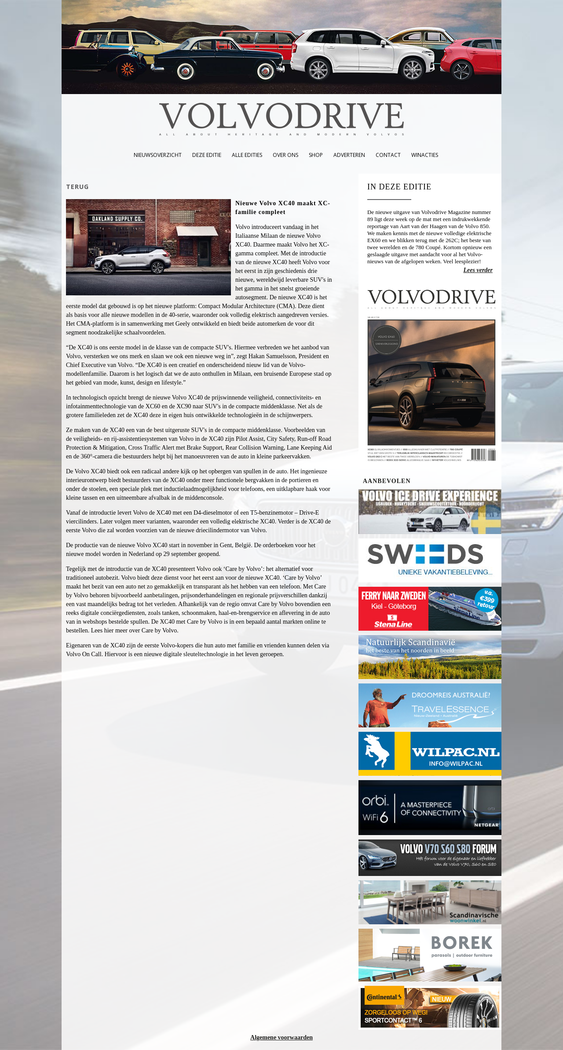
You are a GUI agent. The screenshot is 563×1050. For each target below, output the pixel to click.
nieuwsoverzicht (158, 155)
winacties (424, 155)
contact (388, 155)
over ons (285, 155)
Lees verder (478, 270)
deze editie (206, 155)
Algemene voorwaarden (281, 1037)
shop (316, 155)
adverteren (349, 155)
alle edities (247, 155)
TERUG (77, 186)
